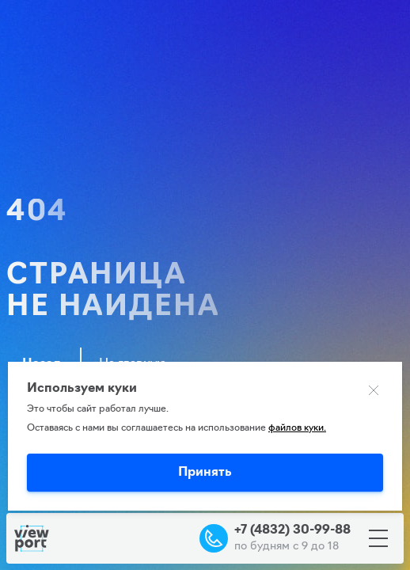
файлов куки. (297, 428)
